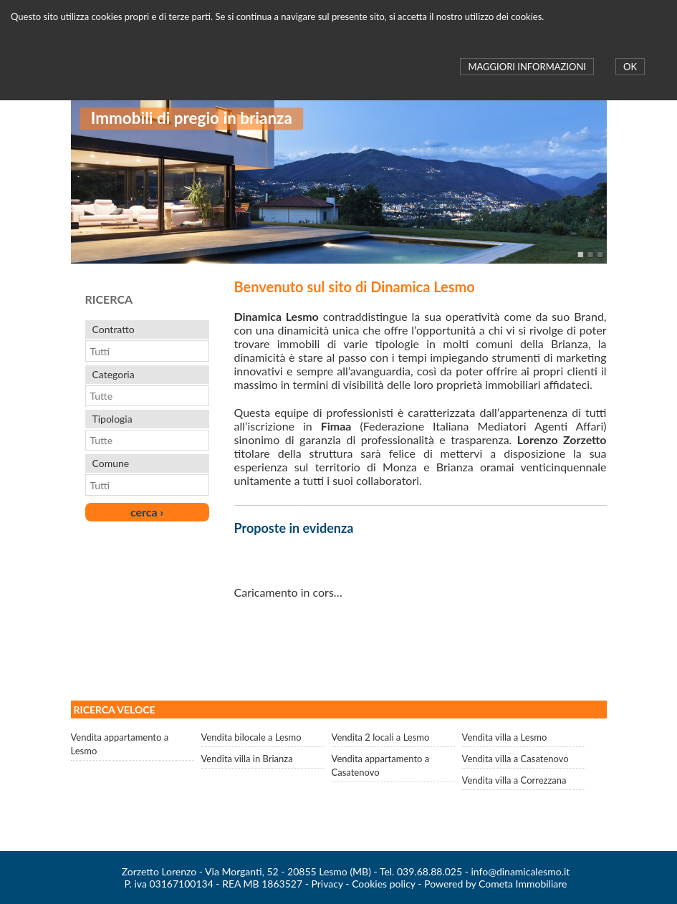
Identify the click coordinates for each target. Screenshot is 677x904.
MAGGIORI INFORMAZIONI (526, 66)
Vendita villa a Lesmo (504, 737)
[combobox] (140, 350)
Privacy (326, 883)
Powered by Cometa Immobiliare (495, 883)
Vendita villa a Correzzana (514, 780)
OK (630, 66)
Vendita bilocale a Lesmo (251, 737)
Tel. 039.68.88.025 (421, 871)
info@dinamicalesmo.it (520, 871)
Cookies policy (384, 883)
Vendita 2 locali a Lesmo (381, 737)
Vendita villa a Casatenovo (515, 758)
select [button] (200, 351)
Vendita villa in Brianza (247, 758)
